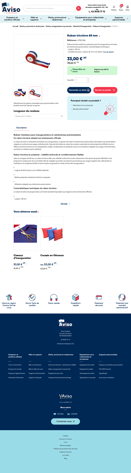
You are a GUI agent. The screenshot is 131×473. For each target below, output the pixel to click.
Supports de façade (35, 378)
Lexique (65, 436)
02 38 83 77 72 (98, 12)
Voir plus (64, 204)
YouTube (60, 414)
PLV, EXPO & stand (105, 369)
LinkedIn (74, 414)
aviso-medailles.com (65, 402)
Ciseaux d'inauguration (22, 256)
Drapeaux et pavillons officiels (12, 19)
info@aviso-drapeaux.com (65, 344)
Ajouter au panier (105, 90)
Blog (65, 458)
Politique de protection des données (66, 449)
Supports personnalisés (108, 355)
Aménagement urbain (87, 373)
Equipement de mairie (87, 365)
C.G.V (65, 442)
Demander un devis (79, 90)
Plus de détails (108, 52)
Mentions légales (65, 445)
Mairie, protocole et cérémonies (57, 19)
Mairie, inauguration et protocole (59, 369)
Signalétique (103, 373)
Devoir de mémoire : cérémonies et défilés (62, 365)
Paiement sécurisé (66, 452)
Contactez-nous (64, 421)
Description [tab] (21, 128)
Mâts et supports (34, 19)
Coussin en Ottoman (52, 255)
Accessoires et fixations (106, 378)
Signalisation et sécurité (87, 378)
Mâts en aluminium (35, 365)
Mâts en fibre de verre (36, 369)
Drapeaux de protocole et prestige (59, 378)
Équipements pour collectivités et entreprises (89, 19)
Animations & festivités (16, 378)
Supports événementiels (37, 373)
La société (65, 455)
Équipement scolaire (86, 369)
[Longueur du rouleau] (39, 116)
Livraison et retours (65, 439)
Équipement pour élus (55, 373)
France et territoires (14, 365)
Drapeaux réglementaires (16, 373)
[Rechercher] (52, 8)
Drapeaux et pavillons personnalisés (111, 365)
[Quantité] (81, 80)
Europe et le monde (14, 369)
